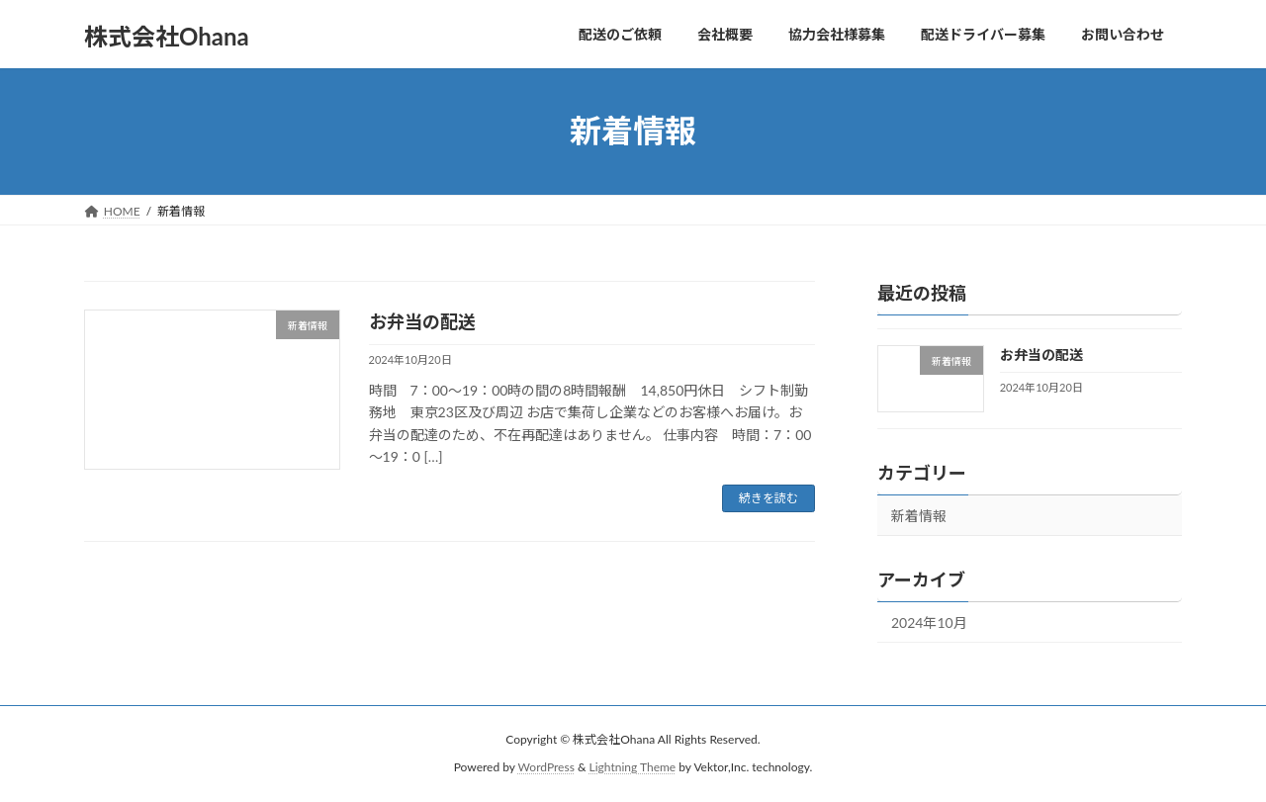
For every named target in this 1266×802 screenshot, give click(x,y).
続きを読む (768, 497)
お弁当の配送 (422, 321)
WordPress (546, 767)
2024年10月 (929, 622)
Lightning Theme (633, 767)
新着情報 (919, 515)
